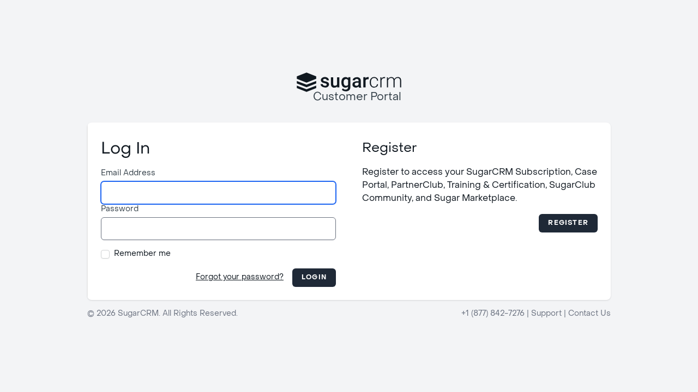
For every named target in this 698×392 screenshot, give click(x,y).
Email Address (128, 173)
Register (568, 223)
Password (120, 209)
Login (314, 277)
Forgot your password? (240, 277)
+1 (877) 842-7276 (493, 313)
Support (546, 313)
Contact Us (589, 313)
